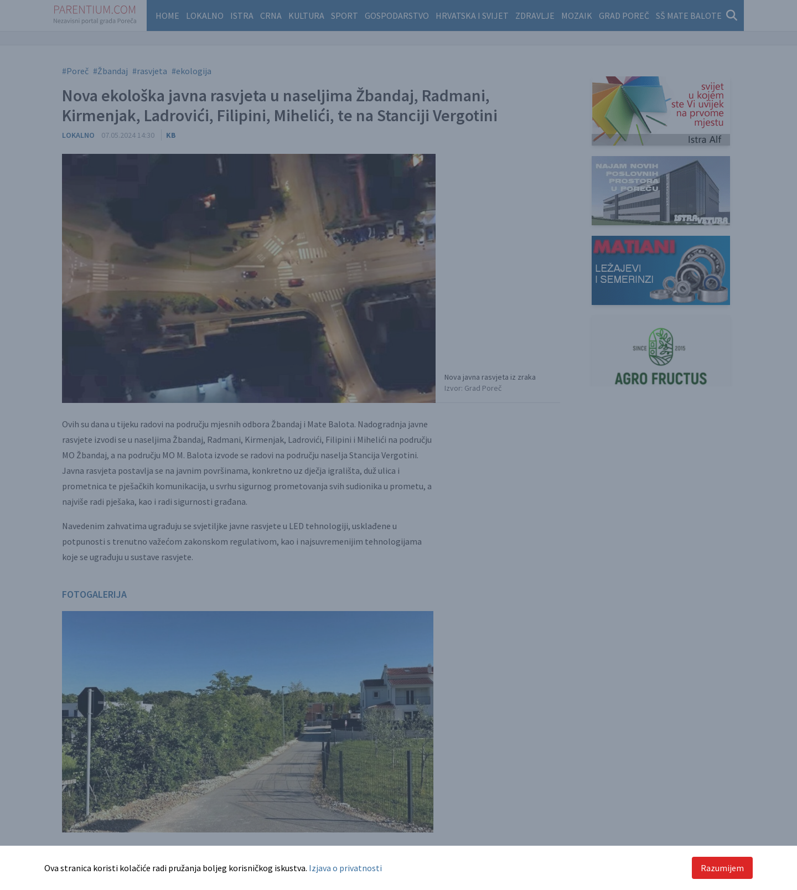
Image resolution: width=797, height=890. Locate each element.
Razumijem (722, 867)
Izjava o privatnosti (345, 867)
